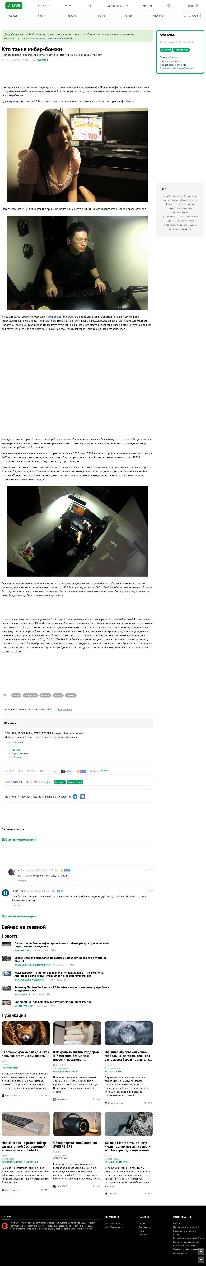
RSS (48, 781)
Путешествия (44, 5)
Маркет (69, 5)
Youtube (15, 749)
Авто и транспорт (24, 1006)
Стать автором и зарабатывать (177, 68)
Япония (16, 695)
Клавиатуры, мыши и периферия (32, 965)
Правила (177, 1223)
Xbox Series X (179, 196)
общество (30, 695)
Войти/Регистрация (114, 1227)
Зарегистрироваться (114, 1223)
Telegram (16, 757)
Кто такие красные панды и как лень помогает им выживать (25, 1054)
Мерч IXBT (159, 15)
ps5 (168, 196)
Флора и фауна (10, 1067)
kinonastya (62, 1099)
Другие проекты (118, 5)
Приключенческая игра (172, 216)
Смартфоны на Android (176, 221)
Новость (180, 204)
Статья (71, 695)
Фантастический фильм (180, 229)
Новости (41, 15)
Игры (90, 5)
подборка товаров (179, 212)
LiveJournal (17, 742)
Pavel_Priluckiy (12, 1095)
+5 (9, 771)
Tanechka (112, 1193)
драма (175, 200)
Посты (142, 1223)
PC (163, 195)
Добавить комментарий (19, 839)
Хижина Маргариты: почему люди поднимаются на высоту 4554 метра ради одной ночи (128, 1146)
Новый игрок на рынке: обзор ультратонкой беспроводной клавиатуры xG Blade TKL (24, 1146)
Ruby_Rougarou (115, 1102)
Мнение (169, 204)
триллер (193, 225)
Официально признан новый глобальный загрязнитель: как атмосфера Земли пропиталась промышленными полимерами (128, 1057)
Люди (141, 1231)
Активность (144, 1234)
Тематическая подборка (175, 224)
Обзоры (12, 15)
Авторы (129, 15)
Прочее (101, 15)
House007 (62, 1186)
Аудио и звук (60, 1158)
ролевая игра (191, 216)
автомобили (192, 196)
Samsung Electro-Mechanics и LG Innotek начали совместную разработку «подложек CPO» (61, 988)
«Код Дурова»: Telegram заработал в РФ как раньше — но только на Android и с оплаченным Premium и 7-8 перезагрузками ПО (58, 974)
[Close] (149, 34)
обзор (191, 204)
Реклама (177, 1234)
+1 (149, 870)
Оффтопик (42, 60)
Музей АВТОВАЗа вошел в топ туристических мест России (52, 1002)
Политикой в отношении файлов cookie (51, 38)
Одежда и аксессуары (65, 1071)
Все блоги (191, 15)
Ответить (22, 880)
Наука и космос (23, 950)
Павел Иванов (19, 890)
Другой (193, 200)
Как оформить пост (171, 61)
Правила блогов (169, 57)
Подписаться (75, 782)
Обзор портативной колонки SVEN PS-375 (75, 1145)
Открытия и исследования (180, 208)
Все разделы (145, 1227)
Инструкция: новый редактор (187, 1227)
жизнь (58, 695)
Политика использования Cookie (188, 1238)
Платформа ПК (22, 994)
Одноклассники (19, 753)
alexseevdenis (12, 1189)
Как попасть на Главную (173, 64)
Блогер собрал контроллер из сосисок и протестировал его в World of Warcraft (60, 959)
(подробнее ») (64, 709)
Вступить (60, 782)
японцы (45, 695)
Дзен (14, 746)
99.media (53, 316)
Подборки (71, 15)
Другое (184, 200)
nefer (68, 771)
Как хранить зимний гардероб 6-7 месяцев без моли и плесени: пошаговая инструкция (76, 1057)
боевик (166, 200)
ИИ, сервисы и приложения (29, 979)
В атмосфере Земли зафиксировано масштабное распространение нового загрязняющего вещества (62, 944)
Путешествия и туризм (117, 1162)
